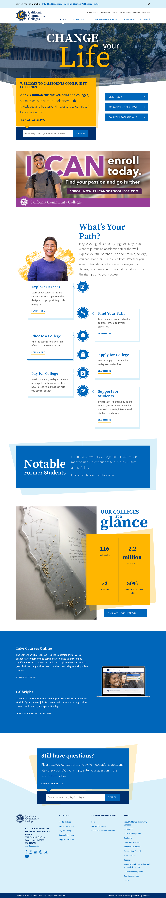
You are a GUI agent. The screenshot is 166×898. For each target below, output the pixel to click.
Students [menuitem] (77, 19)
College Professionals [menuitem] (103, 19)
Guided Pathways (98, 826)
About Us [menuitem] (128, 19)
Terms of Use (112, 895)
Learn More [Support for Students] (104, 419)
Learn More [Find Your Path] (104, 333)
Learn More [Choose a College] (38, 352)
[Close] (148, 4)
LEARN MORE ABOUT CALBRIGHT (33, 713)
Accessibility (136, 895)
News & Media (130, 855)
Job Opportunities (131, 876)
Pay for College (65, 830)
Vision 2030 (115, 96)
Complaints (146, 895)
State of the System (132, 833)
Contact (127, 880)
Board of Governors (132, 846)
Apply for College (66, 826)
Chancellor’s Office (132, 842)
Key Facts (128, 838)
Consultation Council (132, 851)
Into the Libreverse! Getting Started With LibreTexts (72, 4)
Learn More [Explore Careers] (38, 310)
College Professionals (123, 117)
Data (93, 822)
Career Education (66, 835)
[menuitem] (63, 19)
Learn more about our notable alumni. (96, 475)
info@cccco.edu (32, 846)
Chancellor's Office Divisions (103, 830)
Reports (127, 860)
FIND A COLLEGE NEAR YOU (122, 613)
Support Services (66, 839)
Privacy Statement (124, 895)
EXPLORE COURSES (26, 677)
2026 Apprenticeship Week (125, 107)
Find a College (65, 822)
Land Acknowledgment (133, 871)
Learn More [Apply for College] (104, 370)
